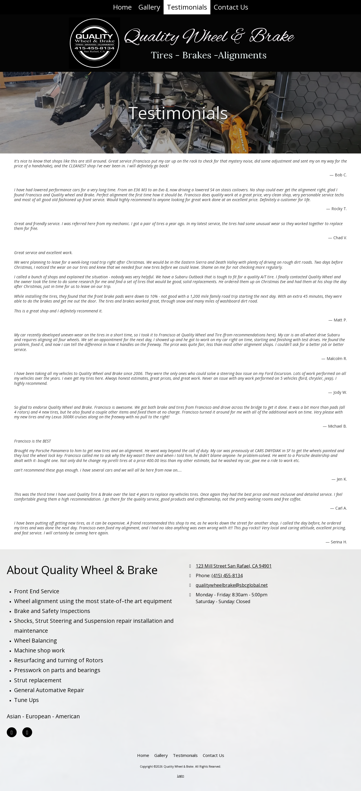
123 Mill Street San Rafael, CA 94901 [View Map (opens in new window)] (234, 566)
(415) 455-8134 (227, 575)
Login (180, 776)
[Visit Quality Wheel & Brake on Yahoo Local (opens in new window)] (27, 732)
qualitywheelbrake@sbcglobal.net (232, 585)
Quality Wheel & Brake (208, 37)
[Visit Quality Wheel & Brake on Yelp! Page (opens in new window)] (12, 732)
